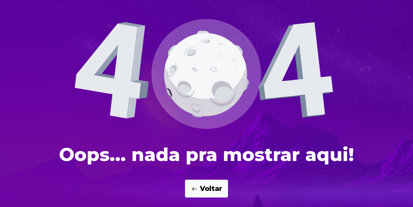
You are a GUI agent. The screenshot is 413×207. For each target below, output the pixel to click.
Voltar (206, 188)
